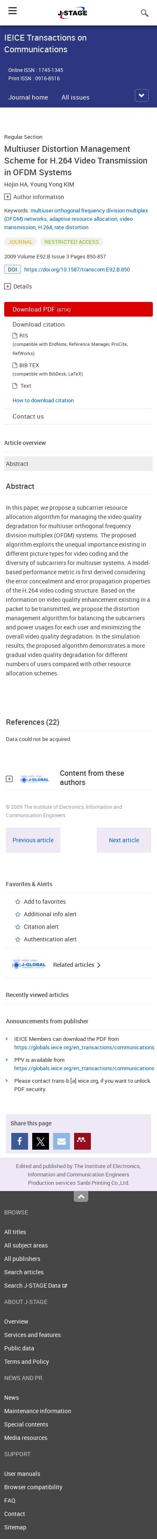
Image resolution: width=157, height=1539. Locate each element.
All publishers (22, 1259)
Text (26, 385)
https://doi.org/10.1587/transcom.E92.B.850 (77, 269)
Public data (19, 1348)
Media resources (25, 1438)
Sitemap (15, 1527)
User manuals (22, 1474)
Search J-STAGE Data (35, 1285)
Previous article (33, 840)
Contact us (28, 416)
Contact (14, 1514)
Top (81, 1196)
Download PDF (42, 309)
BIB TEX (29, 365)
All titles (15, 1232)
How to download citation (43, 400)
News (11, 1397)
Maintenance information (37, 1411)
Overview (16, 1321)
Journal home (28, 97)
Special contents (26, 1424)
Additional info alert (50, 914)
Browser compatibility (33, 1487)
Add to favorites (45, 901)
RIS (23, 335)
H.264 (45, 227)
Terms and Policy (26, 1361)
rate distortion (71, 227)
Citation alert (41, 927)
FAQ (9, 1500)
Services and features (32, 1335)
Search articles (24, 1272)
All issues (76, 97)
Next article (124, 840)
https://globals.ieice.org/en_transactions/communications (84, 1047)
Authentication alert (50, 939)
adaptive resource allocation (83, 218)
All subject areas (26, 1245)
